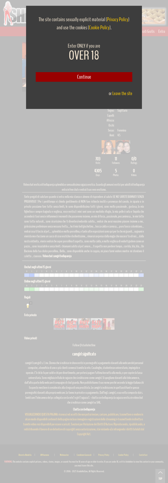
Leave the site (122, 93)
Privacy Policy (117, 19)
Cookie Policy (99, 27)
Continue (84, 77)
